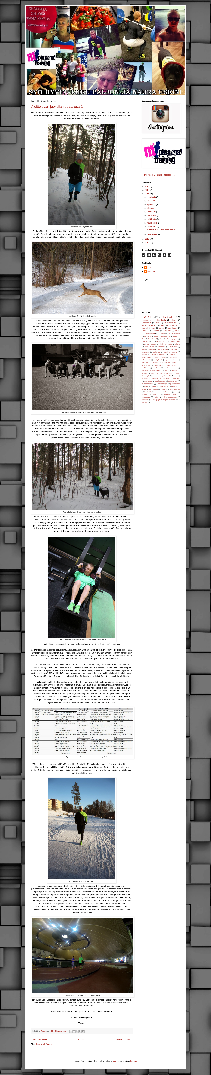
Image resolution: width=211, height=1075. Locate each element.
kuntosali (167, 317)
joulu (157, 323)
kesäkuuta (151, 212)
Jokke (172, 341)
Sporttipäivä (146, 323)
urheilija (144, 394)
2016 (147, 186)
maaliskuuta (152, 223)
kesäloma (156, 368)
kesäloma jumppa (170, 368)
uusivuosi (156, 394)
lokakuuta (151, 201)
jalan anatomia (171, 360)
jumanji (155, 362)
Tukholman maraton (149, 325)
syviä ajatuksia (175, 389)
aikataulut (173, 354)
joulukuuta (151, 197)
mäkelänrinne (156, 378)
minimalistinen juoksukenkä (161, 376)
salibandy (174, 386)
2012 (147, 243)
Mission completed (165, 344)
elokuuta (151, 208)
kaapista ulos (172, 365)
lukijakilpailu (161, 320)
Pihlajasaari (161, 347)
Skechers (152, 349)
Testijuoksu (145, 352)
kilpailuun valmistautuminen (151, 370)
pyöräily (153, 386)
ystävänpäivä (150, 333)
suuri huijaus (153, 389)
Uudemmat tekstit (39, 1040)
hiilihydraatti (158, 360)
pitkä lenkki (172, 328)
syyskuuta (151, 204)
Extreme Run (165, 336)
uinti (176, 392)
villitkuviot (145, 400)
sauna (144, 389)
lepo (153, 328)
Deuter (156, 336)
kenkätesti (145, 368)
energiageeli (173, 357)
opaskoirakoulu (160, 381)
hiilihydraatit (146, 360)
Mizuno (177, 344)
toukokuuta (152, 215)
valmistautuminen (170, 394)
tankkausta (158, 392)
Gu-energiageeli (172, 339)
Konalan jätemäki (150, 344)
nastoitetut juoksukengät (171, 378)
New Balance (149, 347)
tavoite (177, 331)
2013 (147, 239)
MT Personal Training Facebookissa (159, 175)
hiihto (162, 325)
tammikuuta (152, 234)
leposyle (144, 373)
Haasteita (145, 341)
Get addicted (152, 339)
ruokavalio (155, 331)
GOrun (175, 336)
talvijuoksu (167, 331)
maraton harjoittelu (166, 373)
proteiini (145, 331)
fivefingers (146, 320)
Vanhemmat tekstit (124, 1040)
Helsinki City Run (162, 341)
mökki (161, 328)
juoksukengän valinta (169, 362)
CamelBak (147, 336)
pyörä (146, 386)
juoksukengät (172, 325)
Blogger (133, 1061)
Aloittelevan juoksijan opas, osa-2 (57, 107)
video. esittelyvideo (170, 397)
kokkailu (174, 370)
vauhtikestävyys (170, 323)
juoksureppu (159, 365)
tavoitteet (168, 392)
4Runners (161, 333)
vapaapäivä (146, 397)
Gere (143, 339)
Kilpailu (173, 320)
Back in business (174, 333)
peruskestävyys (162, 384)
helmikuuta (152, 226)
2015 (147, 190)
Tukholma (156, 352)
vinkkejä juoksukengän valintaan (163, 400)
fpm (114, 1061)
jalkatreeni (145, 362)
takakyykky (148, 392)
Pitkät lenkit (173, 347)
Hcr (152, 341)
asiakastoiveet (147, 357)
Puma (144, 349)
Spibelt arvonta (163, 349)
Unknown (151, 271)
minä (175, 376)
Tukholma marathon (170, 352)
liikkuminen (154, 373)
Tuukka (150, 267)
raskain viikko (163, 386)
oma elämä (148, 381)
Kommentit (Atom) (44, 1044)
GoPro (162, 339)
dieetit (164, 357)
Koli (178, 341)
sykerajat (164, 389)
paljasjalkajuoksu (147, 384)
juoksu (146, 317)
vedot (156, 397)
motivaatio (145, 378)
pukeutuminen (175, 384)
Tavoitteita (174, 349)
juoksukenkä (146, 365)
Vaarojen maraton (158, 354)
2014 (147, 194)
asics (156, 357)
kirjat (166, 370)
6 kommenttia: (60, 1031)
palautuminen (172, 381)
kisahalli (145, 328)
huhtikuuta (151, 219)
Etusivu (81, 1040)
